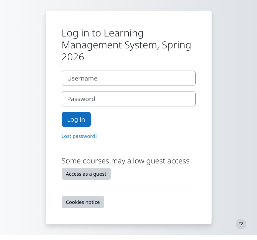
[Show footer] (241, 224)
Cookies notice (83, 202)
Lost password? (79, 136)
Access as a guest (86, 173)
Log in (76, 119)
